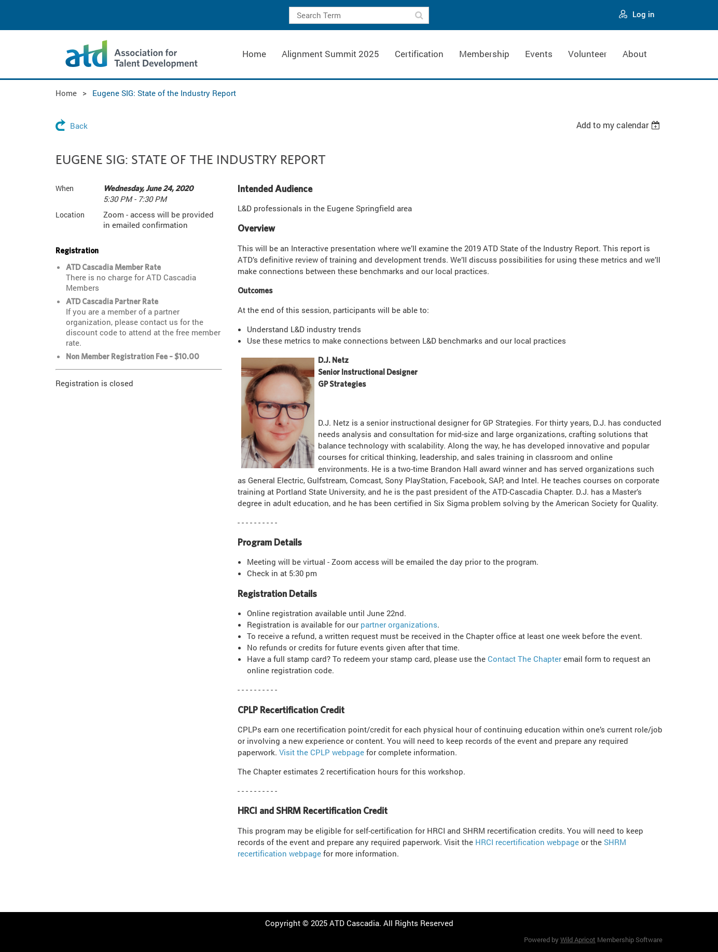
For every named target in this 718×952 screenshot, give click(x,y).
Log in (643, 14)
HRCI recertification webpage (527, 842)
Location (70, 215)
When (65, 188)
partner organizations (399, 624)
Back (79, 125)
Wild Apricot (578, 939)
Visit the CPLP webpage (321, 752)
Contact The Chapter (524, 659)
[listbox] (619, 125)
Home (66, 93)
